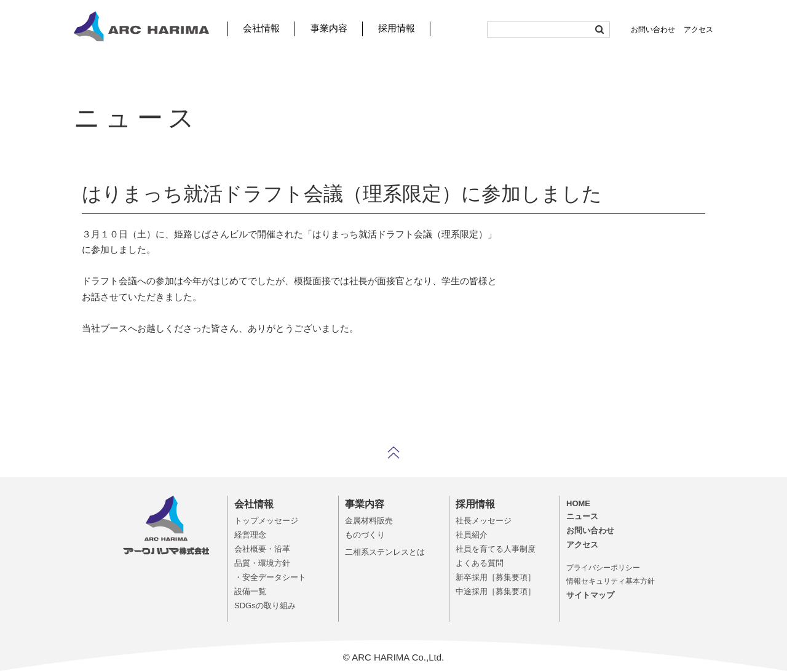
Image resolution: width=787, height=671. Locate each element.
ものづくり (365, 534)
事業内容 (328, 28)
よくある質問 (480, 563)
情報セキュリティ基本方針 (610, 581)
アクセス (698, 29)
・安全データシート (270, 577)
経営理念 (250, 534)
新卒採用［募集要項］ (496, 577)
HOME (578, 503)
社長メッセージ (484, 520)
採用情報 (396, 28)
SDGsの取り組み (265, 605)
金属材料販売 (369, 520)
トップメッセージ (266, 520)
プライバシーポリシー (603, 567)
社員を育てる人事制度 (496, 549)
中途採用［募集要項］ (496, 591)
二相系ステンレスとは (385, 552)
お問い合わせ (653, 29)
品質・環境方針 (262, 563)
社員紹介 (472, 534)
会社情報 (261, 28)
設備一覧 (250, 591)
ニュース (582, 516)
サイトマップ (590, 595)
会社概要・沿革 (262, 549)
